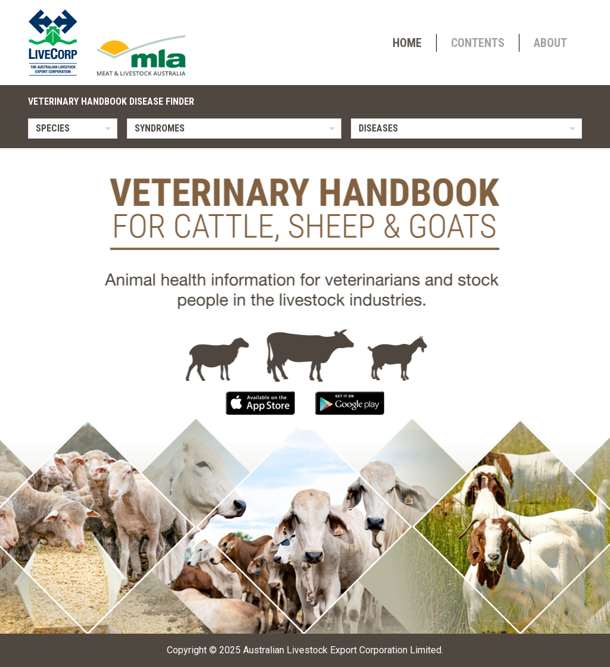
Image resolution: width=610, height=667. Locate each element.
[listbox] (72, 128)
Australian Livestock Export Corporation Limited (342, 650)
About (550, 43)
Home (407, 43)
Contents (478, 43)
